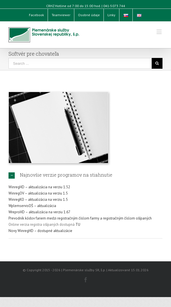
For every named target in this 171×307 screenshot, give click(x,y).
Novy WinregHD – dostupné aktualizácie (40, 230)
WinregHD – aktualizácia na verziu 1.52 (39, 187)
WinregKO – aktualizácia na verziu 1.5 (38, 199)
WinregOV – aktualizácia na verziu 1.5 (38, 193)
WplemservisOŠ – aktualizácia (32, 205)
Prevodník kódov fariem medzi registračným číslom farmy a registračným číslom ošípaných (80, 218)
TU (77, 224)
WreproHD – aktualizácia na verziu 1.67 (39, 212)
